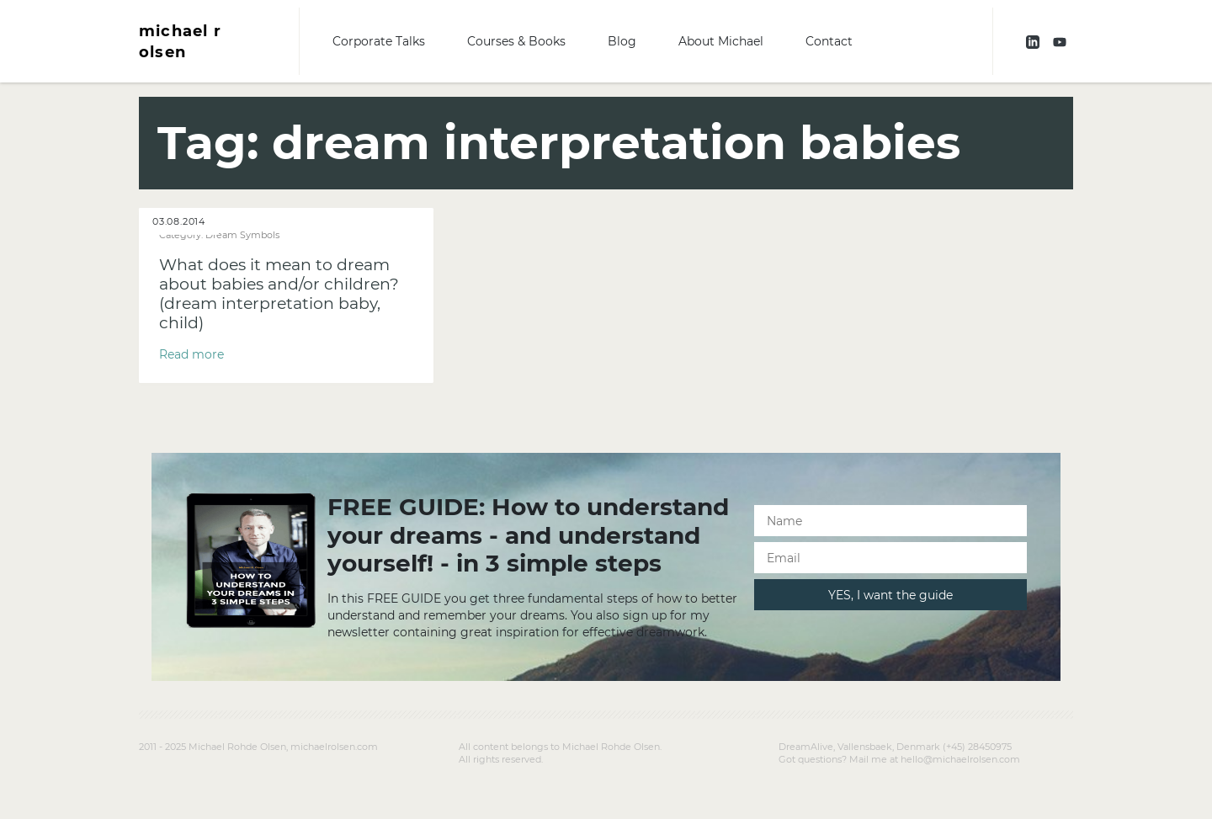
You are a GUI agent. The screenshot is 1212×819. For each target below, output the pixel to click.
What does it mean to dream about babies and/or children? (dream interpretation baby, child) (279, 293)
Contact (829, 41)
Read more (191, 354)
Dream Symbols (242, 235)
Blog (622, 41)
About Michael (720, 41)
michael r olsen (180, 41)
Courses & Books (516, 41)
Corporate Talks (378, 41)
